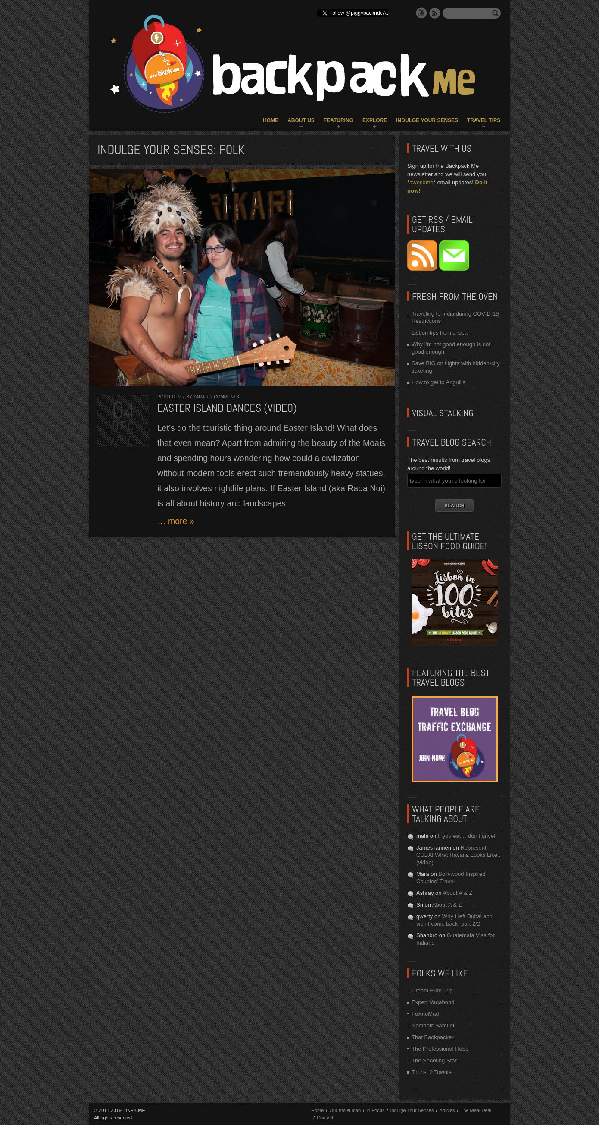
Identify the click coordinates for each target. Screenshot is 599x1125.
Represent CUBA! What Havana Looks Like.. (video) (458, 855)
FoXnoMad (425, 1014)
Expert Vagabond (433, 1002)
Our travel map (345, 1110)
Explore (374, 120)
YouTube (421, 13)
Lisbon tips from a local (440, 332)
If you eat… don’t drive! (467, 836)
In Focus (375, 1110)
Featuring (338, 120)
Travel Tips (483, 120)
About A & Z (457, 893)
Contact (325, 1117)
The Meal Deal (476, 1110)
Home (270, 120)
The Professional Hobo (440, 1049)
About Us (301, 120)
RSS (434, 13)
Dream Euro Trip (432, 990)
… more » (175, 521)
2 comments (224, 397)
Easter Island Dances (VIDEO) (227, 408)
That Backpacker (433, 1037)
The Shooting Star (434, 1060)
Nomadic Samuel (433, 1025)
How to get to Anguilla (439, 382)
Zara (198, 397)
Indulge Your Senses (427, 120)
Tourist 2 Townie (432, 1072)
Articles (447, 1110)
